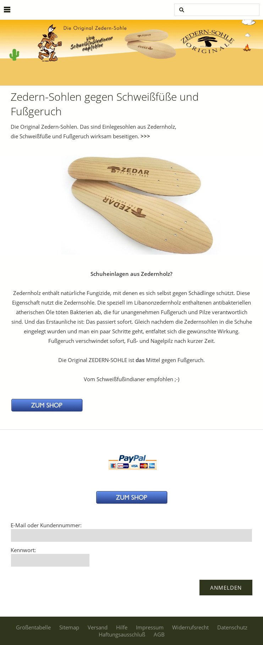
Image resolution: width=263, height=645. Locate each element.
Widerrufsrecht (190, 627)
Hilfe (121, 627)
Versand (98, 627)
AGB (159, 634)
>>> (145, 136)
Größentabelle (33, 627)
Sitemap (69, 627)
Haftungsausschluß (122, 634)
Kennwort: (23, 550)
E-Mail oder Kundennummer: (46, 525)
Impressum (150, 627)
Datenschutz (232, 627)
